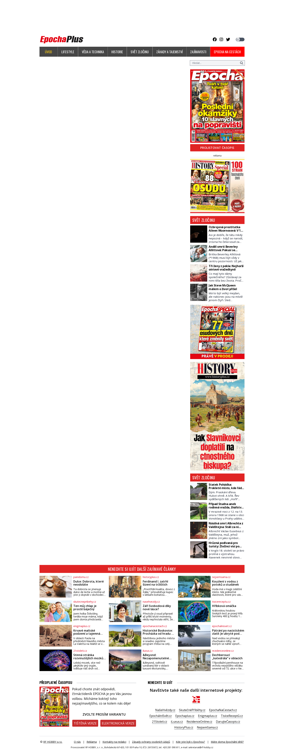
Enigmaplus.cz (207, 716)
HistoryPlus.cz (183, 727)
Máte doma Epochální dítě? (227, 741)
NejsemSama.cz (207, 727)
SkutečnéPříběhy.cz (192, 710)
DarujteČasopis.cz (228, 722)
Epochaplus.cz (184, 716)
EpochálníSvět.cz (160, 716)
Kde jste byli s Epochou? (190, 741)
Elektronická (118, 723)
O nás (77, 741)
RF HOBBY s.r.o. (52, 741)
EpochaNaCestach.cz (223, 710)
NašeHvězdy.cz (165, 710)
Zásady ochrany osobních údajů (151, 741)
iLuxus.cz (177, 722)
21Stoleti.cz (159, 722)
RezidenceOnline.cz (199, 722)
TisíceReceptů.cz (232, 716)
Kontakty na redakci (114, 741)
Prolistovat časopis (217, 148)
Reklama (92, 741)
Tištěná (85, 723)
